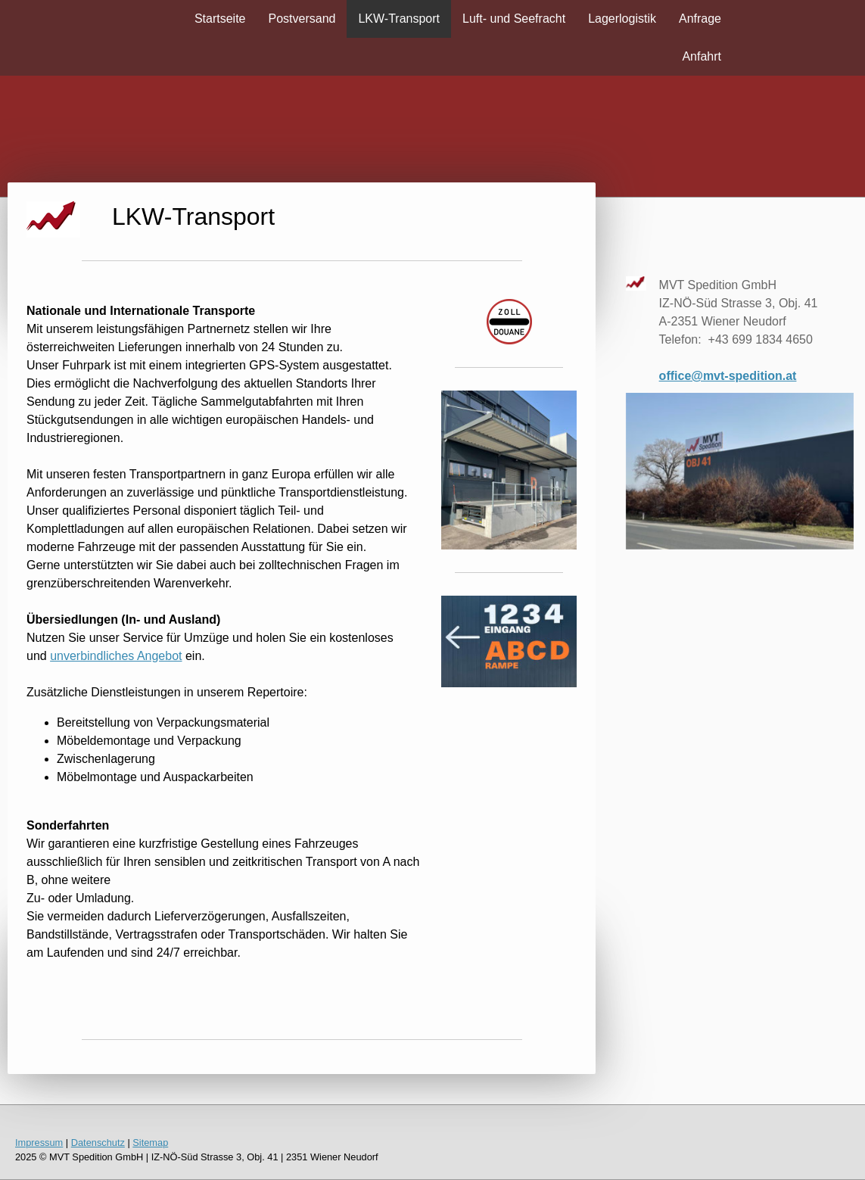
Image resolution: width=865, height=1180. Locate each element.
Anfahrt (701, 56)
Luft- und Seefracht (513, 18)
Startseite (220, 18)
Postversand (302, 18)
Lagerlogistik (622, 18)
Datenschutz (98, 1142)
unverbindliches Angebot (116, 655)
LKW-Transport (399, 18)
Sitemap (150, 1142)
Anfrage (700, 18)
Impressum (39, 1142)
